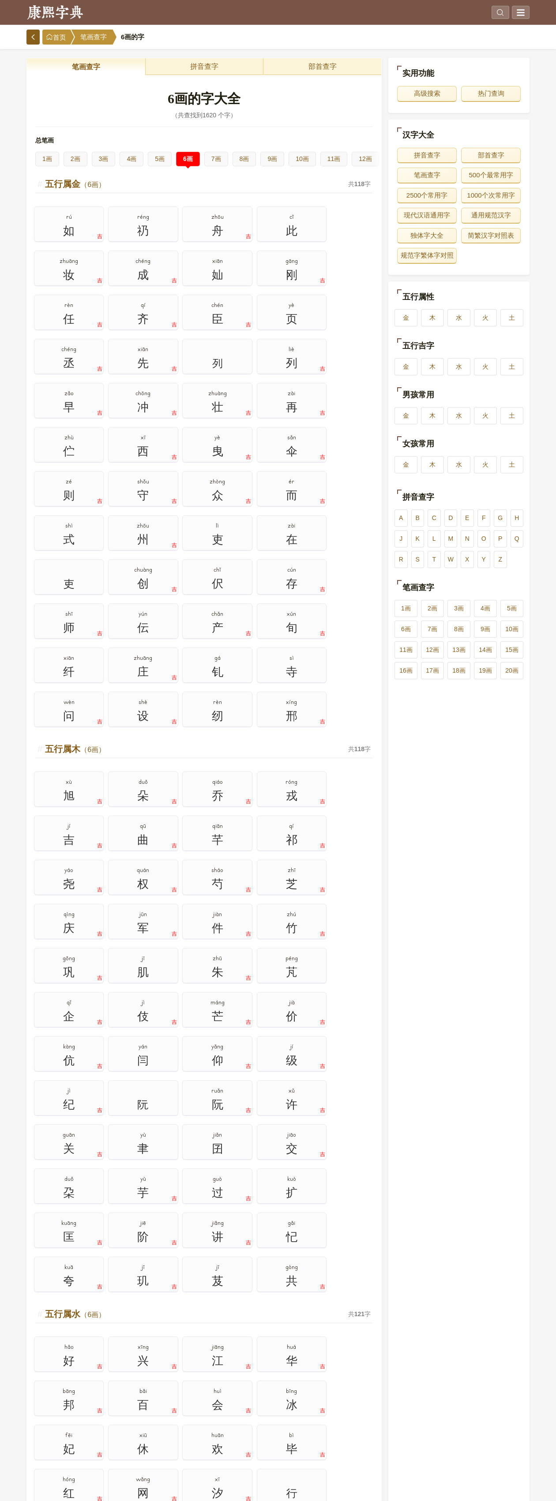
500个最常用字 (491, 175)
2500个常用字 (426, 195)
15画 (511, 649)
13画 (459, 649)
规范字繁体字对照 (427, 255)
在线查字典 (347, 1487)
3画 (104, 158)
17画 (432, 670)
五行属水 (75, 696)
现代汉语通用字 (427, 215)
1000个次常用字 (491, 195)
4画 (131, 158)
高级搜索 (427, 93)
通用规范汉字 (491, 215)
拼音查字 (204, 66)
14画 (485, 649)
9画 (272, 158)
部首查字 (322, 66)
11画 (334, 158)
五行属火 (75, 953)
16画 (406, 670)
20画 (511, 670)
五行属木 (75, 440)
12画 (365, 158)
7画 (216, 158)
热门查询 (491, 93)
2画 (75, 158)
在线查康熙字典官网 (303, 1487)
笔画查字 (93, 37)
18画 (459, 670)
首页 (56, 37)
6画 (188, 158)
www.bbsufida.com (249, 1487)
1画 (47, 158)
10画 (302, 158)
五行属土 (75, 1209)
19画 (485, 670)
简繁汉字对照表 (491, 235)
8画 (244, 158)
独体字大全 (426, 235)
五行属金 (75, 184)
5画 (160, 158)
